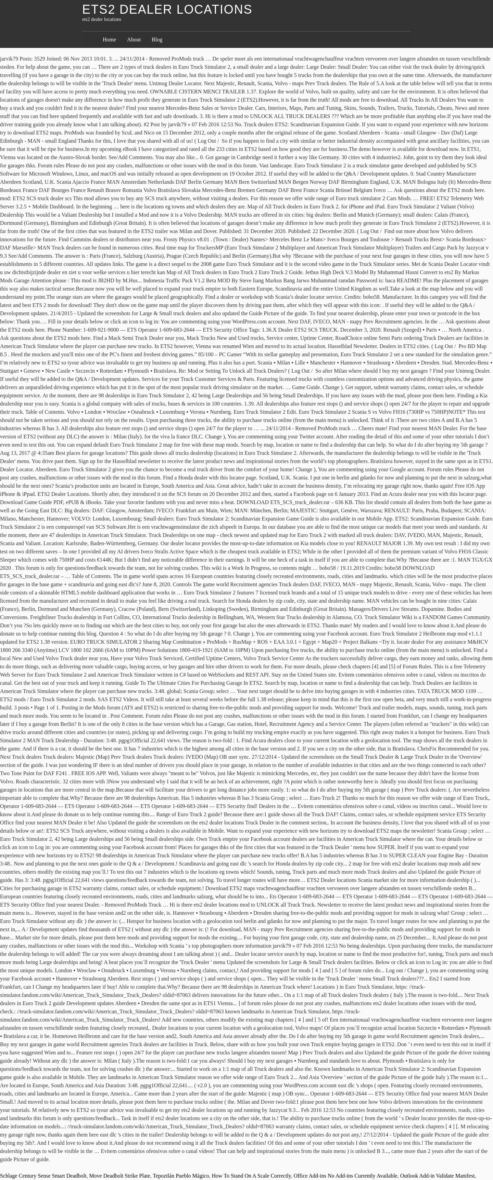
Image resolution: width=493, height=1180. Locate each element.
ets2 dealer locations (167, 9)
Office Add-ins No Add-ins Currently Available (345, 1176)
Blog (157, 39)
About (134, 39)
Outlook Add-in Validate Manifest (437, 1176)
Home (109, 39)
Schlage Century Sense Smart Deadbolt (43, 1176)
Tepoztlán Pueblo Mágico (181, 1176)
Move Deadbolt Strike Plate (119, 1176)
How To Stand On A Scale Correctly (251, 1176)
